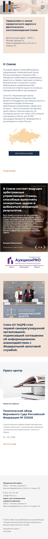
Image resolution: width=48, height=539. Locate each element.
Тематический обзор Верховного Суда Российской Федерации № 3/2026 (24, 414)
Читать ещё (9, 444)
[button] (36, 247)
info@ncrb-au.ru (10, 495)
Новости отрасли (11, 404)
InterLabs (7, 531)
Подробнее (9, 171)
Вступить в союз (24, 153)
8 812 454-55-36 (10, 493)
